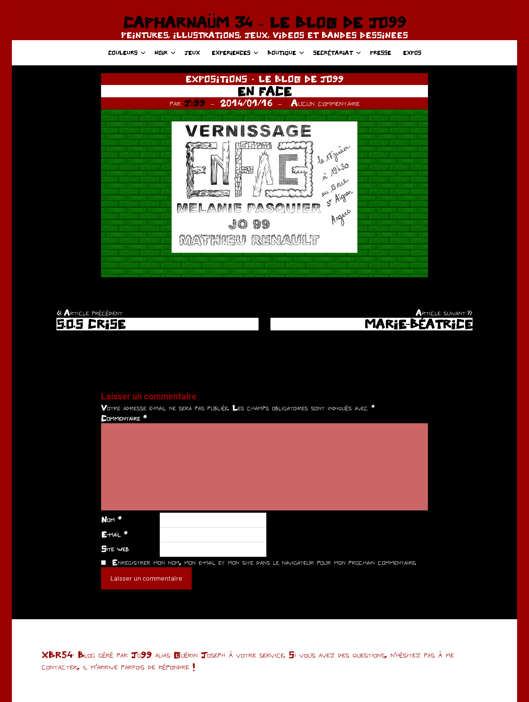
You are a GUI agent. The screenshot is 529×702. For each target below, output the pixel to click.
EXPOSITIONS (216, 79)
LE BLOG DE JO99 (301, 79)
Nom (111, 519)
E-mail (114, 534)
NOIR (165, 52)
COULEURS (127, 52)
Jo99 (194, 103)
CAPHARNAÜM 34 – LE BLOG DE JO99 (264, 22)
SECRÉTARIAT (337, 52)
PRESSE (380, 52)
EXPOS (412, 52)
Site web (115, 548)
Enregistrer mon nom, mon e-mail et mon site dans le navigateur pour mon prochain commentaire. (264, 562)
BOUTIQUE (285, 52)
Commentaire (124, 418)
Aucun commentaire (325, 103)
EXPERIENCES (235, 52)
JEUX (192, 52)
